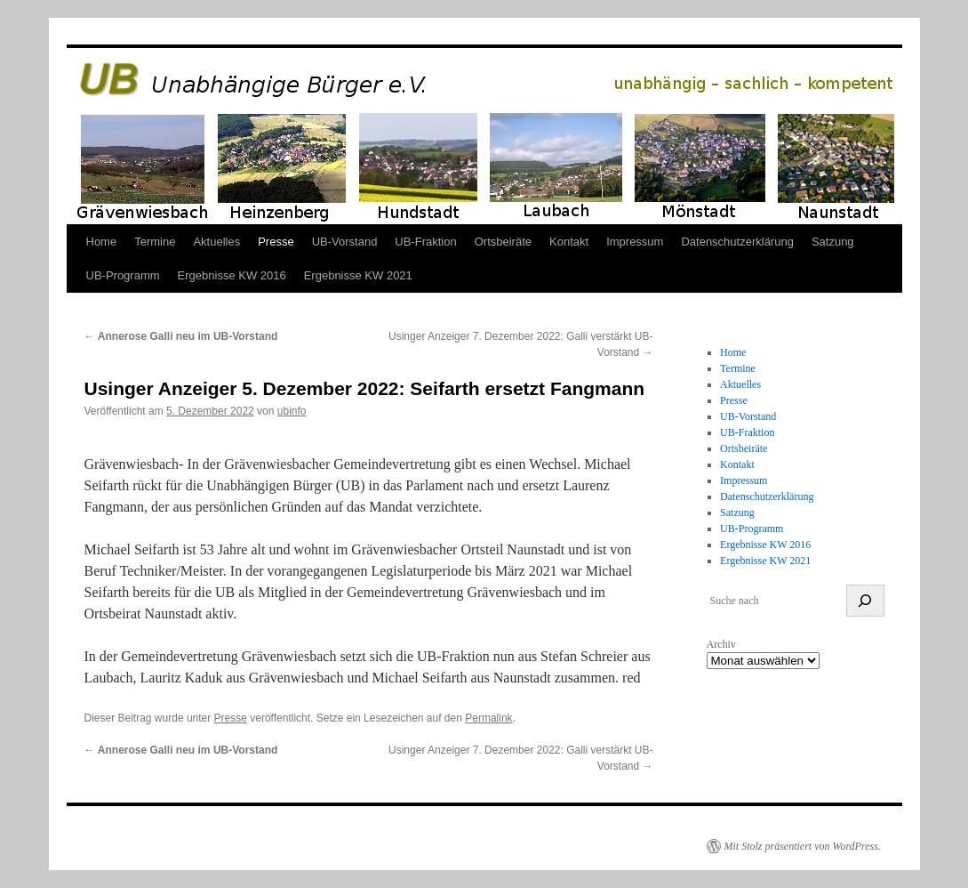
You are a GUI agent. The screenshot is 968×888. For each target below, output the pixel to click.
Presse (275, 241)
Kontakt (568, 241)
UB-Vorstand (345, 241)
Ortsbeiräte (503, 241)
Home (101, 241)
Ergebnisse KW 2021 (358, 275)
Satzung (833, 241)
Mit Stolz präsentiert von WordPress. (802, 846)
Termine (154, 241)
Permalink (488, 718)
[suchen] (865, 601)
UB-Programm (123, 275)
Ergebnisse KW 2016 (232, 275)
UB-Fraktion (425, 241)
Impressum (634, 241)
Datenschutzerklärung (737, 241)
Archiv (721, 644)
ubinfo (292, 411)
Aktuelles (216, 241)
